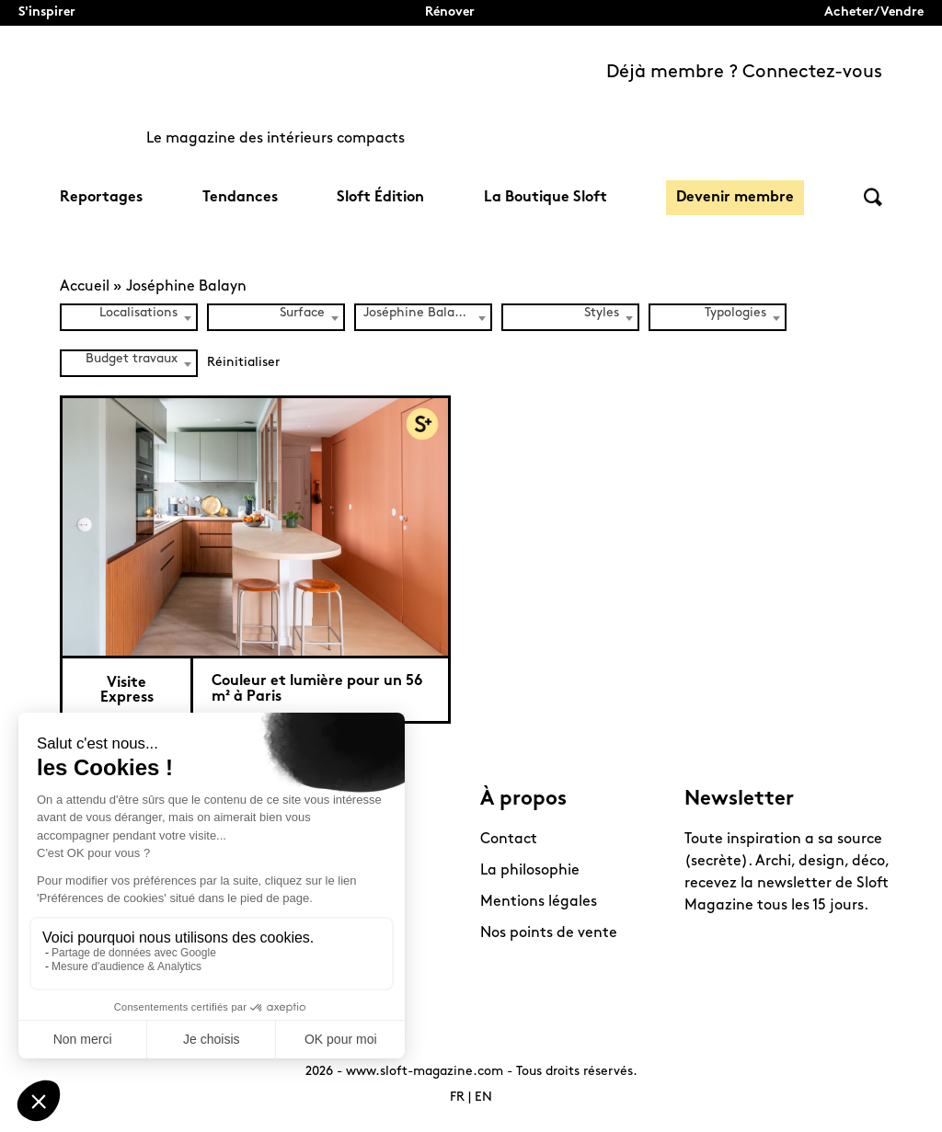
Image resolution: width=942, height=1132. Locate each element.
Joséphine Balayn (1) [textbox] (426, 313)
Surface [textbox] (302, 313)
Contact (508, 839)
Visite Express (127, 690)
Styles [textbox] (601, 313)
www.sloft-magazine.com (424, 1072)
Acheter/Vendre (874, 12)
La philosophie (530, 870)
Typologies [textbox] (735, 313)
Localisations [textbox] (138, 313)
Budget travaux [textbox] (132, 359)
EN (483, 1097)
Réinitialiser (243, 363)
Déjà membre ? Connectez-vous (744, 72)
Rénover (450, 12)
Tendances (240, 197)
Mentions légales (538, 902)
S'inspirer (46, 12)
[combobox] (129, 317)
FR (457, 1097)
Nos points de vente (548, 933)
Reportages (101, 197)
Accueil (84, 287)
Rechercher (873, 197)
